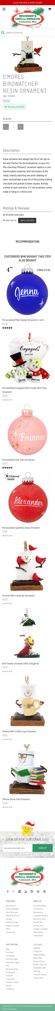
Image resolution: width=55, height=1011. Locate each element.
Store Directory (12, 912)
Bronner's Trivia (39, 919)
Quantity (7, 118)
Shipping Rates (39, 954)
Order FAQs (37, 958)
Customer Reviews (40, 915)
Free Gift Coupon (40, 974)
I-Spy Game (10, 979)
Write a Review (27, 220)
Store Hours (10, 905)
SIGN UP (42, 847)
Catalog (9, 919)
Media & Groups (12, 922)
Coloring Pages (12, 959)
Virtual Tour (10, 932)
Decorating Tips (12, 969)
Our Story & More (40, 905)
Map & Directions (12, 915)
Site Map (36, 971)
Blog (7, 949)
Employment (38, 935)
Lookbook (10, 989)
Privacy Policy (38, 961)
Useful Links (38, 978)
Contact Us (37, 951)
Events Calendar (12, 909)
